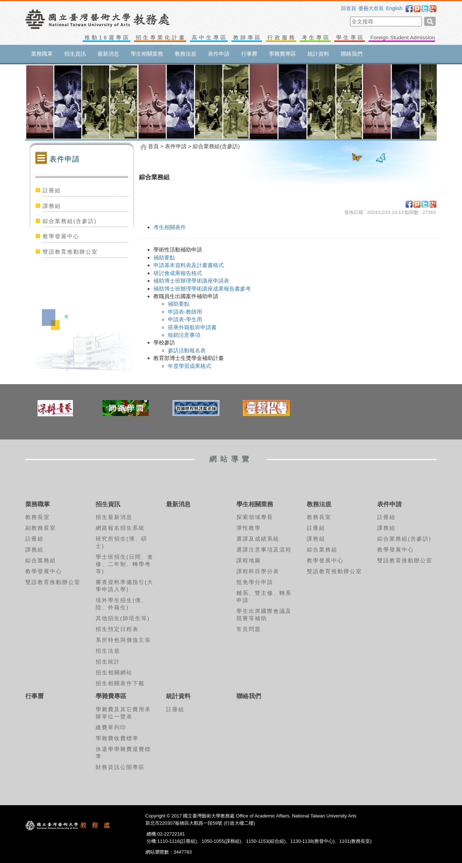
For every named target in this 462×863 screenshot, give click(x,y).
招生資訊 (75, 54)
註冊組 (52, 190)
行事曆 (249, 54)
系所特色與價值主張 (123, 640)
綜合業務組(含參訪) (70, 221)
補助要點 (164, 257)
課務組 (52, 206)
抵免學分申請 (254, 582)
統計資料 (318, 54)
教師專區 (247, 37)
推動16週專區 (107, 37)
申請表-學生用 (185, 319)
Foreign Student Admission (402, 37)
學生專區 (350, 37)
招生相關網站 (114, 672)
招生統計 (108, 661)
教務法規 (185, 54)
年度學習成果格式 (190, 366)
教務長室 (37, 517)
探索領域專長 (254, 517)
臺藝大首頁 (371, 8)
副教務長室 (40, 528)
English (394, 8)
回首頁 (348, 8)
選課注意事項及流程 (264, 549)
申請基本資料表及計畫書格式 (188, 265)
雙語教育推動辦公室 (70, 252)
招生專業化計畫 (161, 37)
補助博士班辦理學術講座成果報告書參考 (202, 288)
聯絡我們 (351, 54)
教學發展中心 (61, 236)
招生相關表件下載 (120, 683)
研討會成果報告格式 (177, 273)
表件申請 (219, 54)
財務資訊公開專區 (120, 767)
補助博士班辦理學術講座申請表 (191, 281)
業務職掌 (42, 54)
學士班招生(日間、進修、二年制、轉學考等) (124, 564)
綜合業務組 (40, 560)
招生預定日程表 (117, 629)
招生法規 (108, 651)
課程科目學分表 (257, 571)
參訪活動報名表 (187, 350)
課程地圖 (248, 560)
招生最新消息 (114, 517)
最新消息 (108, 54)
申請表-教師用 (185, 312)
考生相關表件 (169, 227)
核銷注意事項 (184, 335)
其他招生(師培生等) (123, 618)
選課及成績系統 (257, 539)
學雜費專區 (282, 54)
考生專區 (316, 37)
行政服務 (281, 37)
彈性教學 (248, 528)
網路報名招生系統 (120, 528)
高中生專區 (210, 37)
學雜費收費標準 (117, 738)
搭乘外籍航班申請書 (192, 327)
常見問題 (248, 629)
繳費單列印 (111, 727)
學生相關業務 (147, 54)
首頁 (153, 146)
